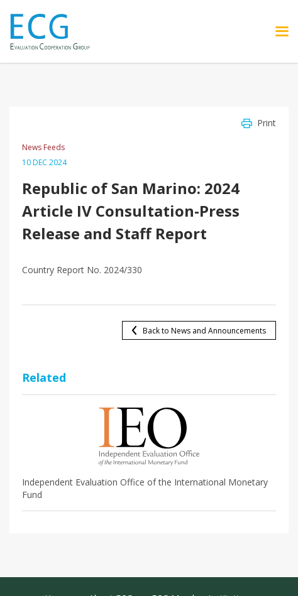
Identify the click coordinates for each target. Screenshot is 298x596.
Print (266, 123)
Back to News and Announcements (204, 330)
